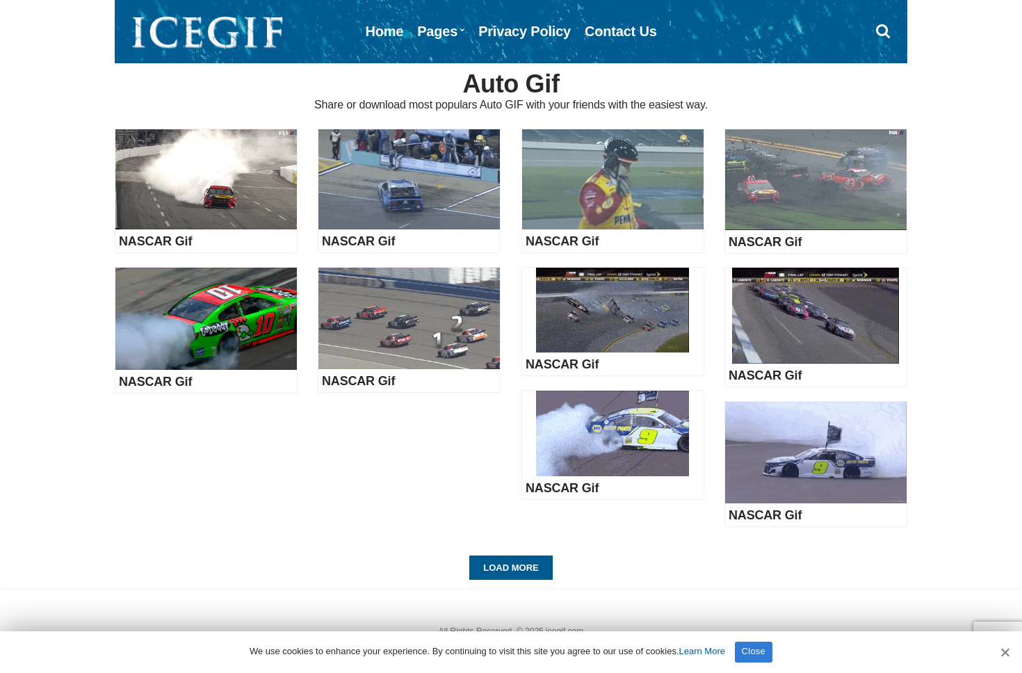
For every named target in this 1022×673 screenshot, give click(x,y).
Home (384, 31)
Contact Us (621, 31)
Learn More (702, 651)
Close (754, 651)
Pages (437, 31)
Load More (510, 567)
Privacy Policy (524, 31)
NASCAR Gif (155, 241)
